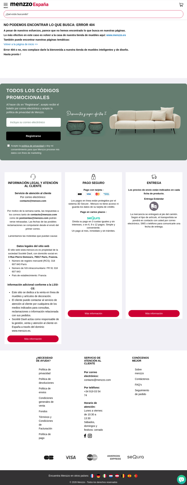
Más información (33, 338)
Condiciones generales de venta (46, 402)
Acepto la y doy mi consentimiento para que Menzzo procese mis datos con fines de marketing (33, 149)
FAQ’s (138, 384)
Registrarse (33, 135)
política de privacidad (33, 145)
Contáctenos (142, 379)
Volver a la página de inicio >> (21, 44)
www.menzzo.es (116, 35)
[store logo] (93, 4)
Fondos (43, 411)
